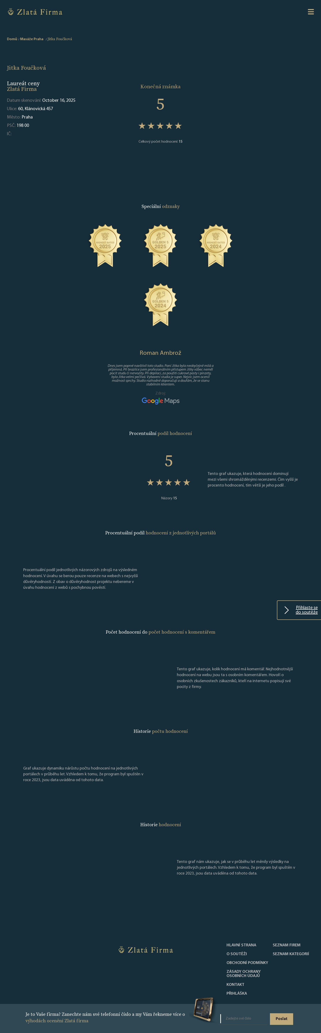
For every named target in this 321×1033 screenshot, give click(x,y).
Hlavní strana (241, 945)
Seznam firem (287, 945)
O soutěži (237, 954)
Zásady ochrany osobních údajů (244, 974)
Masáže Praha (31, 39)
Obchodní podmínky (247, 963)
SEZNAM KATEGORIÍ (291, 954)
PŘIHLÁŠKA (237, 994)
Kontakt (235, 985)
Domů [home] (12, 39)
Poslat (282, 1019)
